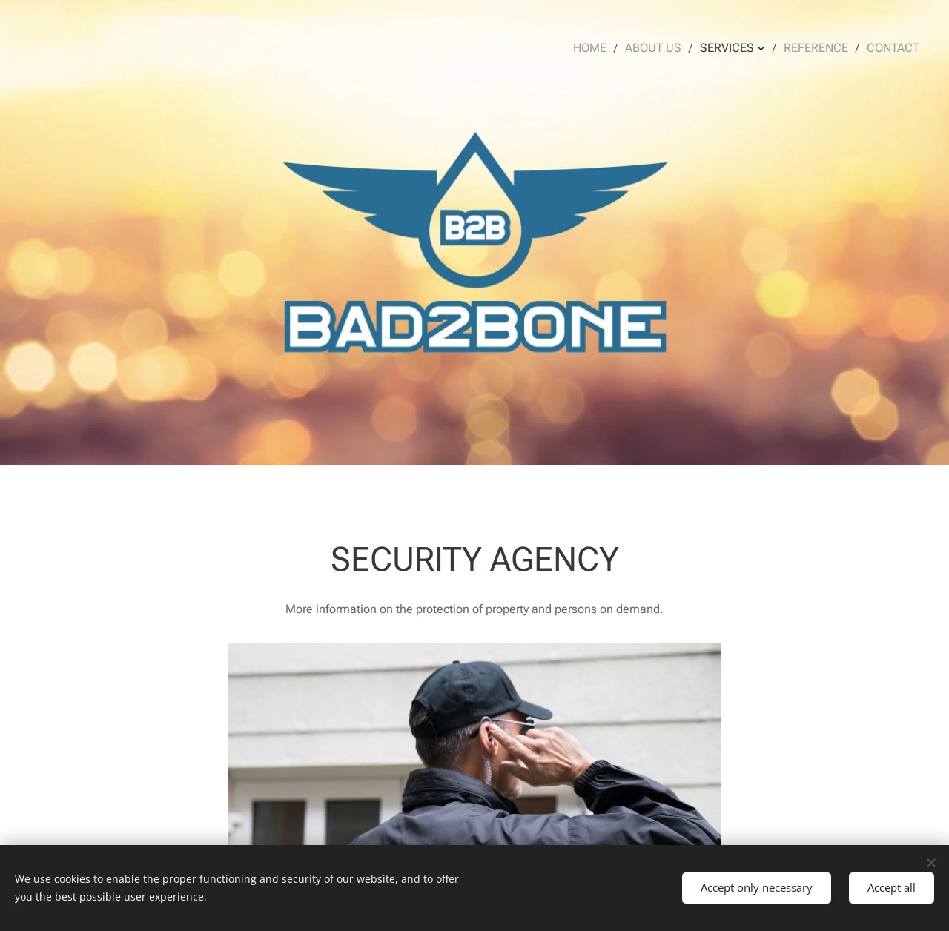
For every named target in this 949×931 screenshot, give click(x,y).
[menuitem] (607, 48)
